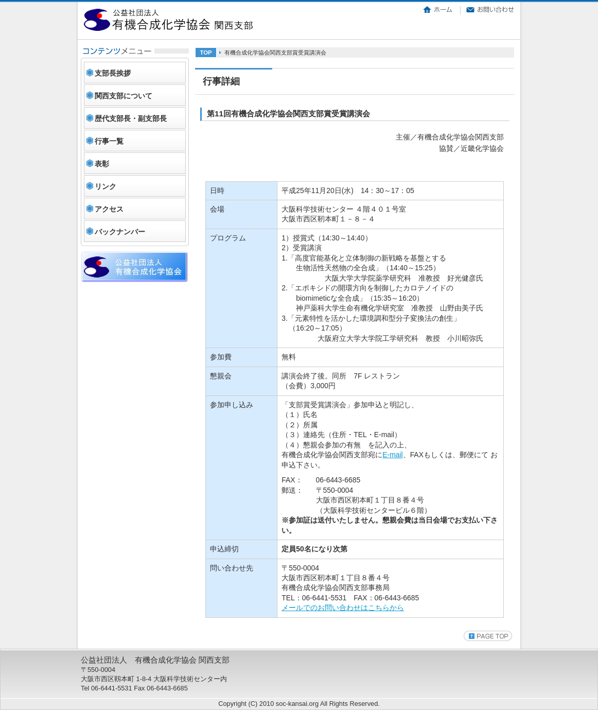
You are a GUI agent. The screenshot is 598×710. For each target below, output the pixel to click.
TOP (206, 52)
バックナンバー (120, 232)
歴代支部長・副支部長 (131, 118)
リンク (105, 186)
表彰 (102, 164)
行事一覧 (109, 141)
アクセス (109, 209)
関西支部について (123, 96)
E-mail (392, 455)
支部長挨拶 (113, 73)
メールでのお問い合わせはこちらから (343, 607)
